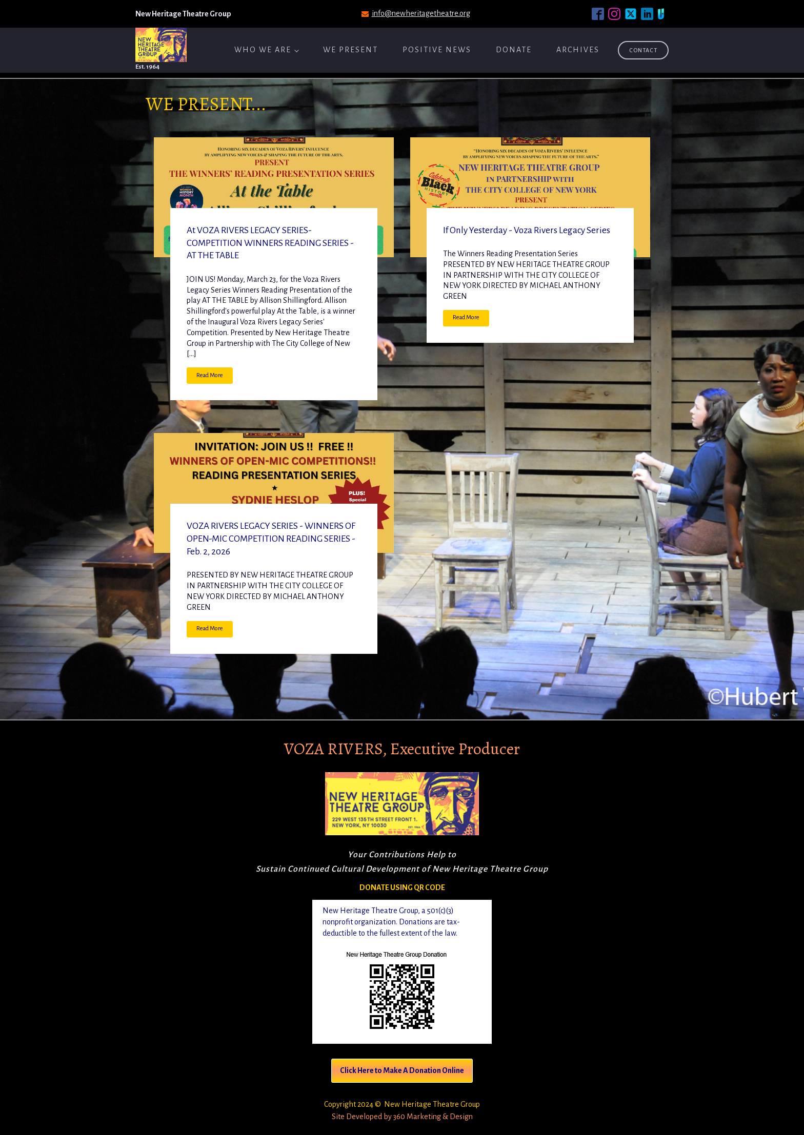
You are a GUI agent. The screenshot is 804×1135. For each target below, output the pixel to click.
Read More (209, 375)
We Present (350, 50)
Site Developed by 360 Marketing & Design (402, 1116)
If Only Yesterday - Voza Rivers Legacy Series (526, 230)
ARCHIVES (577, 50)
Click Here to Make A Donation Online (402, 1070)
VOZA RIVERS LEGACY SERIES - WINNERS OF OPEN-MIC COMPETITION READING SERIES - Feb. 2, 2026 (271, 538)
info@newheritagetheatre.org (421, 13)
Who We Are (262, 50)
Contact (643, 50)
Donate (514, 50)
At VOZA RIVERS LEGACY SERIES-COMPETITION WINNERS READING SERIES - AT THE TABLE (270, 243)
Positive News (437, 50)
